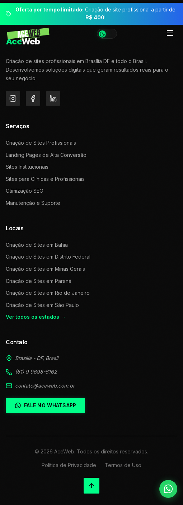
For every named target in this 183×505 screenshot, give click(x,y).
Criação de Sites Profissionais (41, 143)
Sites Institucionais (27, 167)
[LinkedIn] (53, 98)
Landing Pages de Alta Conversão (46, 155)
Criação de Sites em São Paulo (42, 305)
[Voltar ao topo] (91, 486)
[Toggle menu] (170, 33)
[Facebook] (33, 98)
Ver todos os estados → (36, 317)
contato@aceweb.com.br (45, 386)
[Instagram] (13, 98)
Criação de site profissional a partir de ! (95, 13)
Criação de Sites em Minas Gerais (45, 269)
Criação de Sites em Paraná (38, 281)
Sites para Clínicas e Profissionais (45, 179)
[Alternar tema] (107, 34)
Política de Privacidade (69, 465)
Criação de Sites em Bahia (37, 245)
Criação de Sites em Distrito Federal (48, 257)
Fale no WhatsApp (45, 405)
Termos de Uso (123, 465)
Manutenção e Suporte (33, 203)
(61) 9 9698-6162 (36, 372)
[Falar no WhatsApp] (168, 489)
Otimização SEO (24, 191)
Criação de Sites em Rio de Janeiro (48, 293)
